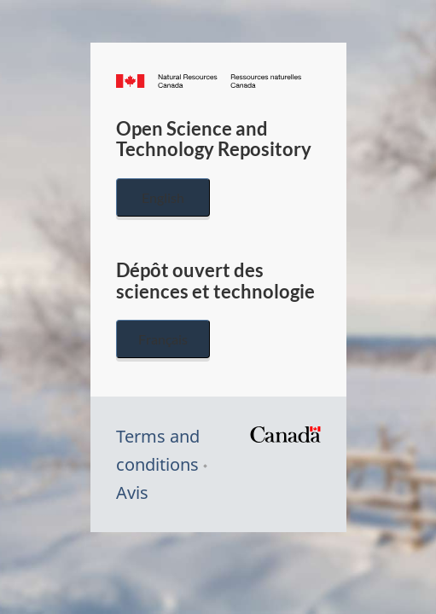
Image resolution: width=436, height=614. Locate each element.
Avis (132, 492)
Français (163, 339)
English (163, 197)
